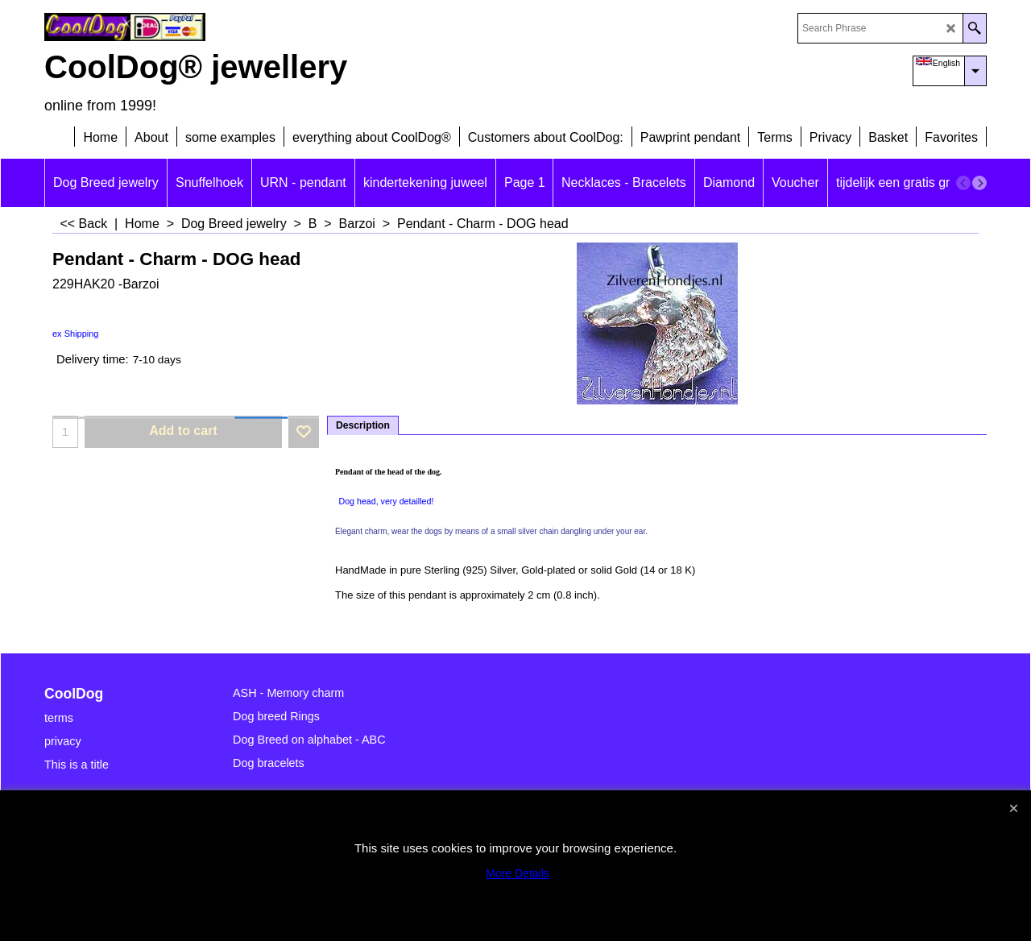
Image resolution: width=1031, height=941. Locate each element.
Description (363, 425)
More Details (517, 873)
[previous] (963, 183)
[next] (979, 183)
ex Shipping (75, 333)
